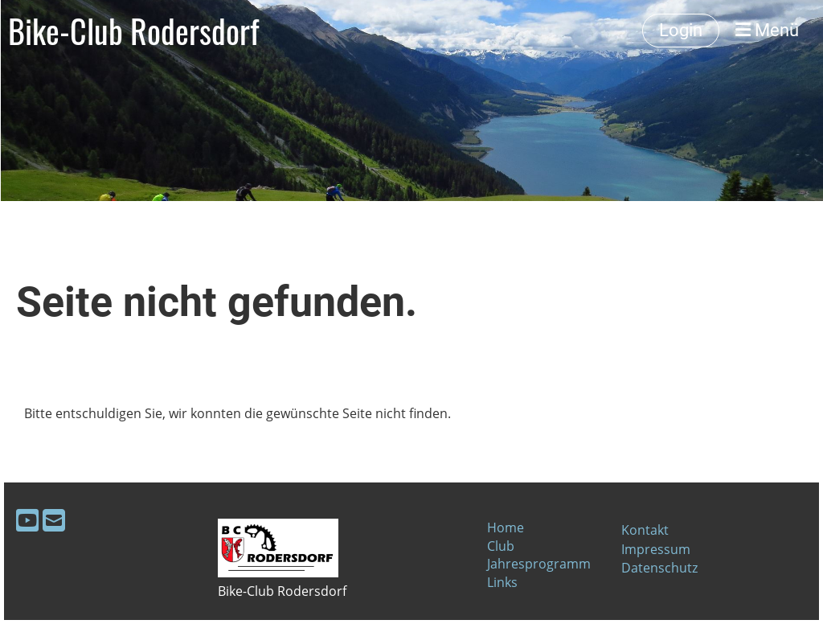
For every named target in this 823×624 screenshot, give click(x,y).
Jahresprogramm (539, 564)
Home (505, 527)
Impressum (655, 549)
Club (500, 546)
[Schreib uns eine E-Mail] (54, 520)
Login (680, 30)
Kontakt (645, 530)
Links (502, 582)
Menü (767, 30)
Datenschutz (659, 568)
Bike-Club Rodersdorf (133, 30)
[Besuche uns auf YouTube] (27, 520)
